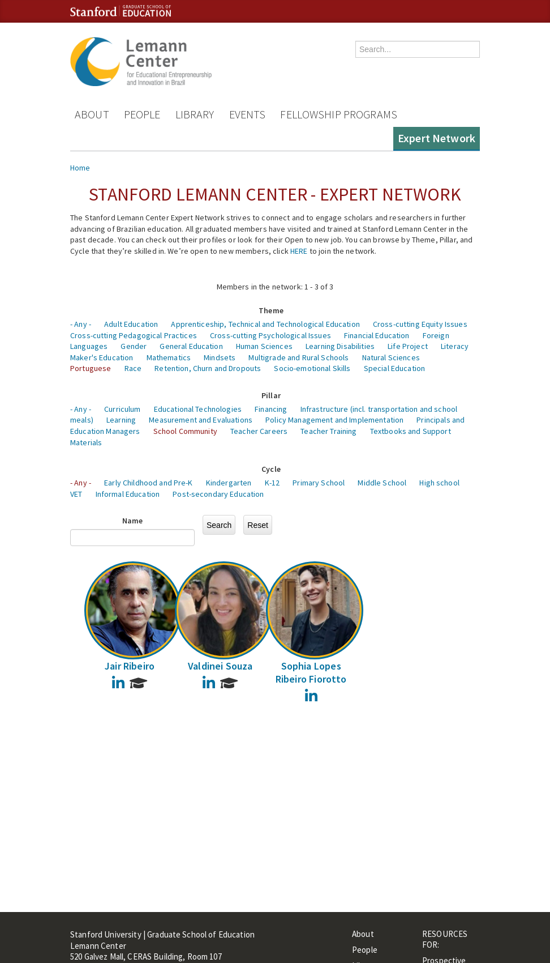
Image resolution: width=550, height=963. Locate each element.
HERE (299, 251)
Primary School (319, 483)
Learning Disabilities (340, 346)
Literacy (455, 346)
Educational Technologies (198, 409)
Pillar (271, 395)
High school (439, 483)
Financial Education (377, 335)
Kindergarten (229, 483)
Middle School (382, 483)
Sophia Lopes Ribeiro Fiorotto (311, 672)
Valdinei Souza (220, 665)
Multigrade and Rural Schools (298, 357)
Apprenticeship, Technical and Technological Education (265, 324)
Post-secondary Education (218, 494)
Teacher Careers (258, 431)
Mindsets (219, 357)
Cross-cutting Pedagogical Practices (133, 335)
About (92, 114)
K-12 (272, 483)
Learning (121, 420)
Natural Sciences (391, 357)
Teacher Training (328, 431)
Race (133, 368)
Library (194, 114)
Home (80, 168)
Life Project (408, 346)
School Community (185, 431)
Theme (271, 310)
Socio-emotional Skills (312, 368)
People (142, 114)
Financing (271, 409)
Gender (134, 346)
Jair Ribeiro (129, 665)
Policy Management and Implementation (334, 420)
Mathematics (169, 357)
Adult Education (131, 324)
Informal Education (128, 494)
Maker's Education (101, 357)
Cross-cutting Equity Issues (420, 324)
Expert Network (436, 138)
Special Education (394, 368)
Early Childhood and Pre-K (148, 483)
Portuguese (90, 368)
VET (76, 494)
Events (247, 114)
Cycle (271, 469)
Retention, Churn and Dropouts (207, 368)
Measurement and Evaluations (200, 420)
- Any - (80, 324)
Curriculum (122, 409)
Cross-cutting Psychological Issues (270, 335)
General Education (191, 346)
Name (132, 520)
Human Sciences (264, 346)
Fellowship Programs (338, 114)
